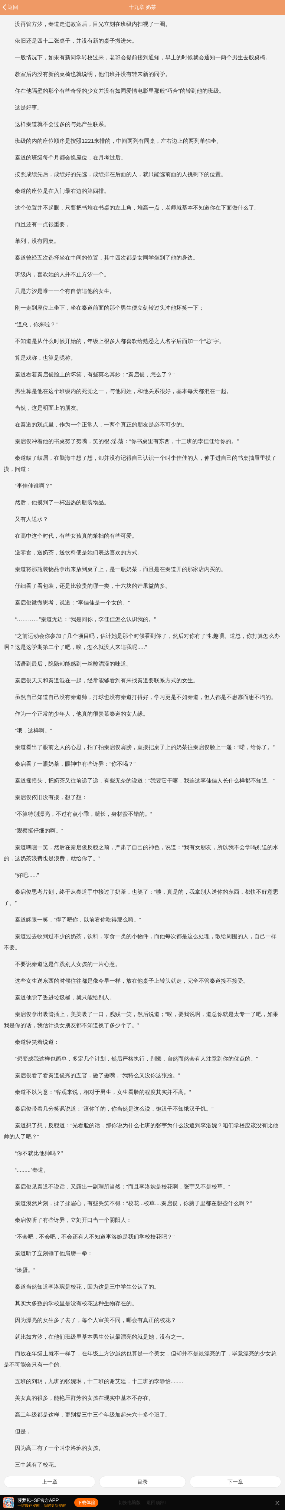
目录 (142, 1482)
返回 (13, 7)
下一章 (235, 1482)
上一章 (50, 1482)
